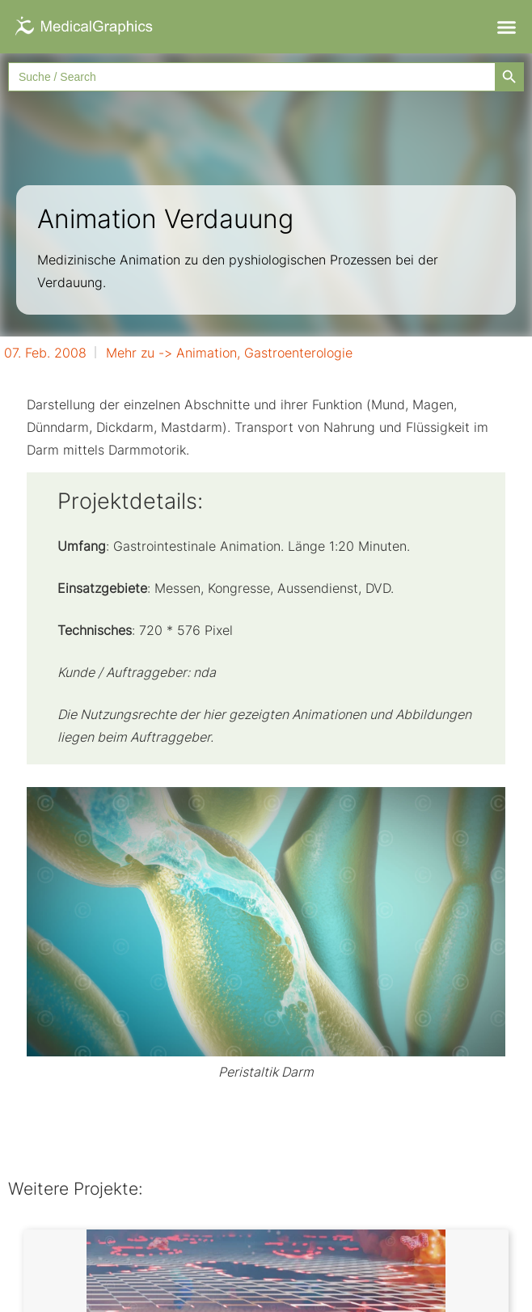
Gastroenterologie (298, 353)
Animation (206, 353)
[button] (506, 26)
